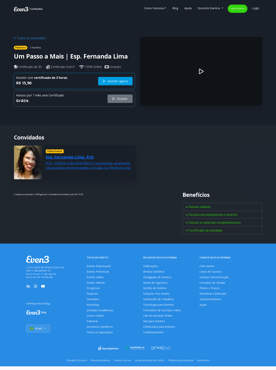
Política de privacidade (185, 364)
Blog (175, 8)
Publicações (150, 266)
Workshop (93, 307)
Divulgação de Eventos (157, 278)
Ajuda (188, 8)
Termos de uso (121, 364)
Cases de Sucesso (211, 272)
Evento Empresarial (99, 266)
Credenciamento (153, 336)
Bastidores (210, 364)
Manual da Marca (96, 364)
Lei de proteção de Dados (151, 364)
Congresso (93, 289)
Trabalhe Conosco (70, 364)
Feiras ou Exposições (100, 336)
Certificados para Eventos (159, 330)
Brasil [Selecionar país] (38, 332)
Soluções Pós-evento (156, 295)
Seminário (93, 301)
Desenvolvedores (210, 301)
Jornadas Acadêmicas (100, 313)
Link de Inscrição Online (158, 319)
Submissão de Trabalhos (159, 301)
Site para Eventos (154, 324)
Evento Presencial (98, 272)
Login (255, 8)
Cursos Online (95, 319)
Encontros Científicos (100, 330)
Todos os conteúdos (30, 38)
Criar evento (237, 8)
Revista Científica (154, 272)
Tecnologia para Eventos (159, 307)
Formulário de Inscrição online (162, 313)
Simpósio (92, 295)
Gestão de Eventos (155, 289)
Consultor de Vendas (213, 283)
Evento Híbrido (96, 283)
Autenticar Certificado (213, 295)
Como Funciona (154, 8)
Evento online (95, 278)
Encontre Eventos (209, 8)
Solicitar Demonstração (214, 278)
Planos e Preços (210, 289)
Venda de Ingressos (155, 283)
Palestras (92, 324)
